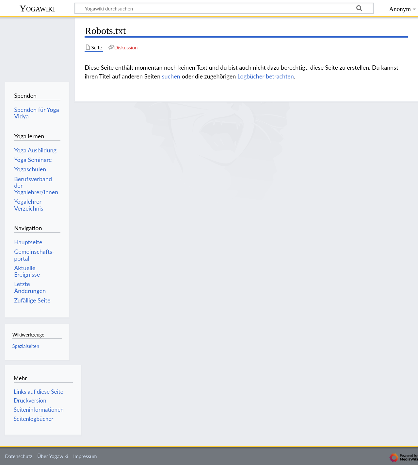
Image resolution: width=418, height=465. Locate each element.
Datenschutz (18, 456)
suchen (171, 76)
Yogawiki (37, 8)
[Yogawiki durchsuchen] (224, 8)
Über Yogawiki (52, 456)
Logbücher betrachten (265, 76)
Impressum (85, 456)
